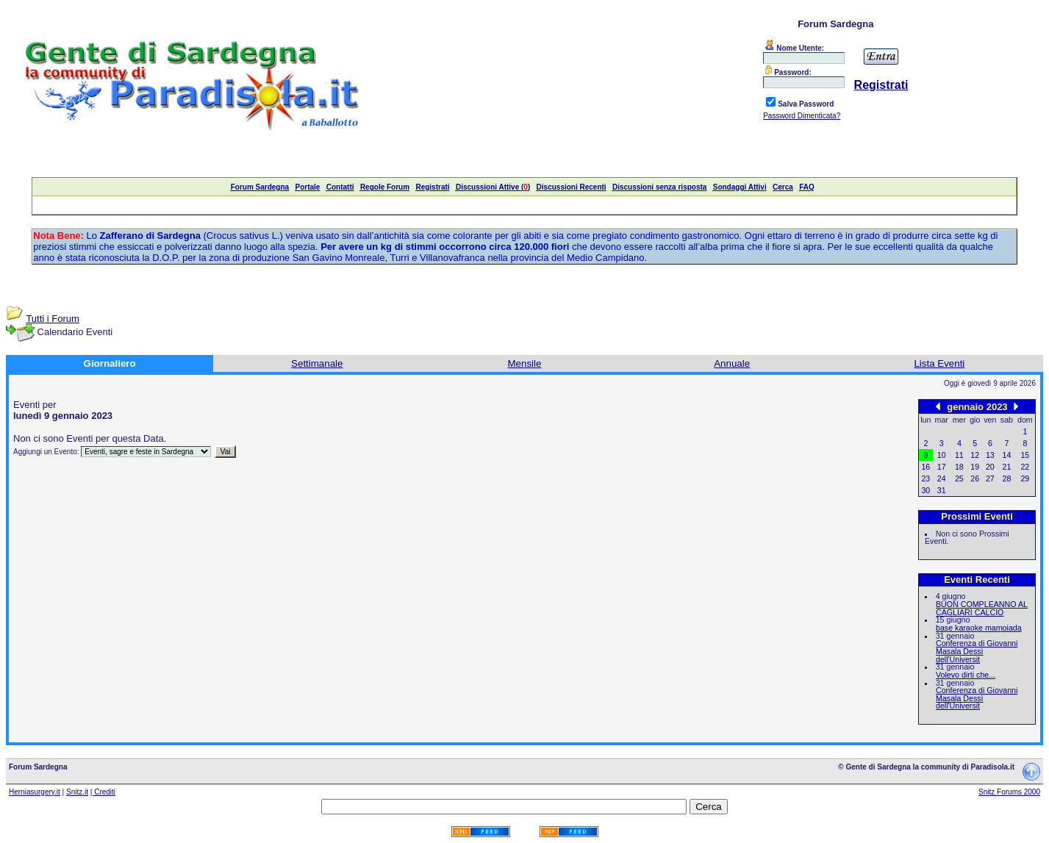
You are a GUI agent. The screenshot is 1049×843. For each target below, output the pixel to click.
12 (974, 455)
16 (925, 466)
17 (941, 466)
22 (1024, 466)
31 (941, 490)
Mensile (525, 363)
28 (1007, 478)
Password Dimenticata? (801, 116)
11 (959, 455)
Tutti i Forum (52, 318)
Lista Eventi (939, 363)
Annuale (732, 363)
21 (1007, 466)
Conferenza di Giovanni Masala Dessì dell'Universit (976, 651)
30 (925, 490)
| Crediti (102, 792)
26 (974, 478)
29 (1024, 478)
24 (941, 478)
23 (925, 478)
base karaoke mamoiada (979, 627)
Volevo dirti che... (965, 674)
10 (941, 455)
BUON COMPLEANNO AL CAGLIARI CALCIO (982, 608)
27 (990, 478)
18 (959, 466)
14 (1007, 455)
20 (990, 466)
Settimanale (317, 363)
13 (990, 455)
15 (1024, 455)
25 (959, 478)
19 (974, 466)
